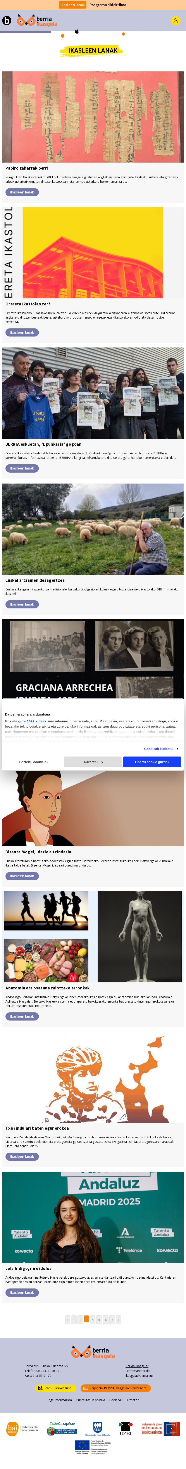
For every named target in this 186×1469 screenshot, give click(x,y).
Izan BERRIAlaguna (54, 1388)
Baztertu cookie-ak (33, 762)
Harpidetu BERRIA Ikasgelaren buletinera (114, 1388)
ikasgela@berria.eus (139, 1375)
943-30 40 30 (50, 1371)
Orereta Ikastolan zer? (28, 304)
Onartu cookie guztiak (152, 762)
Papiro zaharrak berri (26, 168)
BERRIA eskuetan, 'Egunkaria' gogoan (43, 444)
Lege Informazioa (59, 1400)
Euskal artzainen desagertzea (35, 580)
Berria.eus (31, 1366)
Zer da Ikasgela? (137, 1366)
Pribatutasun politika (90, 1400)
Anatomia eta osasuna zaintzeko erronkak (47, 988)
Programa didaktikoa (108, 5)
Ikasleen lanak (72, 5)
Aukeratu (93, 762)
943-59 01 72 (42, 1375)
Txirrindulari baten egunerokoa (37, 1128)
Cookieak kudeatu (158, 749)
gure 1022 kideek (32, 721)
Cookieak (115, 1400)
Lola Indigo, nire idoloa (28, 1268)
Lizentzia (133, 1400)
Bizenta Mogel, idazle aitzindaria (38, 852)
